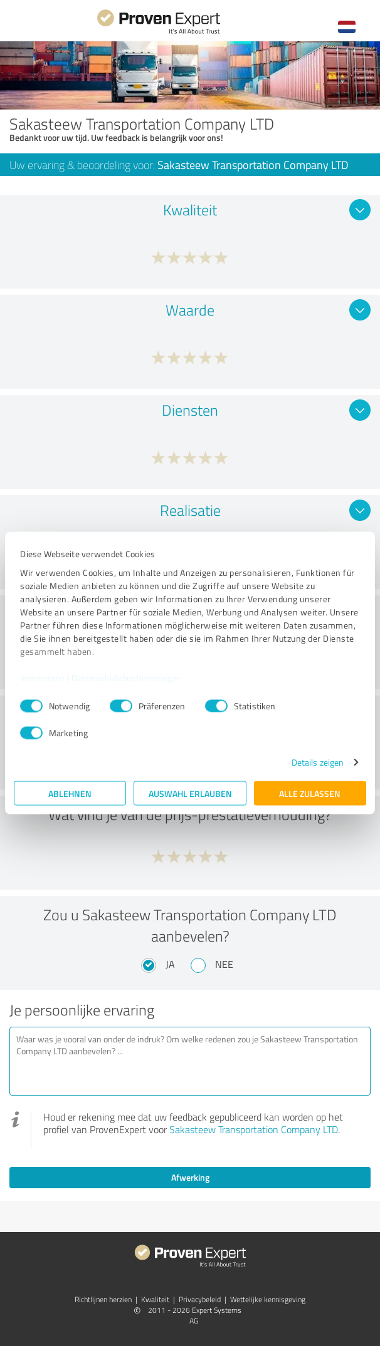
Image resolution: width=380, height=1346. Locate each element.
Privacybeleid (200, 1299)
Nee (224, 964)
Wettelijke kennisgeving (267, 1299)
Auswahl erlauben (190, 793)
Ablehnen (70, 793)
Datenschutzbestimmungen (126, 677)
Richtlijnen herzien (103, 1299)
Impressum (42, 677)
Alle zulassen (309, 793)
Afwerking (190, 1177)
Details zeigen (318, 762)
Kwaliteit (155, 1299)
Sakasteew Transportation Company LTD (253, 1129)
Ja (170, 964)
